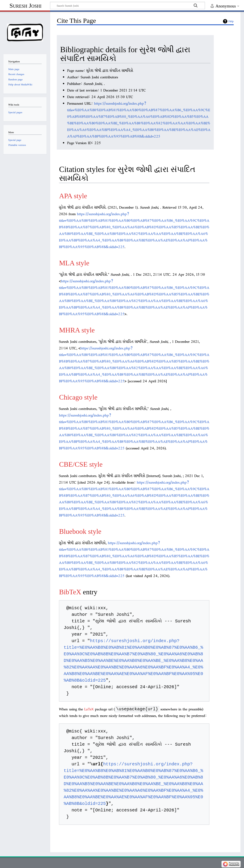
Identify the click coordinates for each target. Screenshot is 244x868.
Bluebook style (80, 531)
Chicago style (78, 397)
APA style (73, 196)
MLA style (74, 263)
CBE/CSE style (80, 464)
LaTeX (89, 709)
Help (231, 21)
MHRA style (77, 330)
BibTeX (70, 592)
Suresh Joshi (25, 5)
